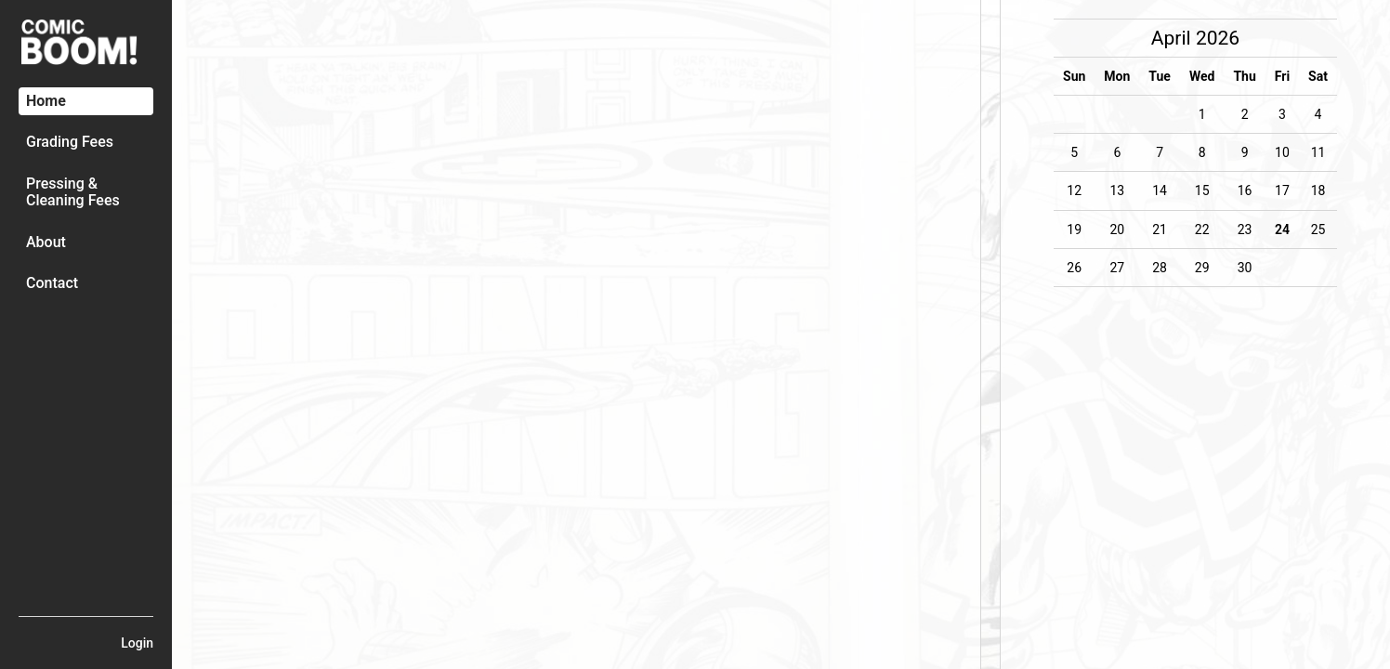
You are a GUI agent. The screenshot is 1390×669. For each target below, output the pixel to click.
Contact (52, 283)
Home (46, 101)
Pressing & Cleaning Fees (73, 192)
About (46, 242)
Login (137, 643)
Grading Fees (69, 142)
